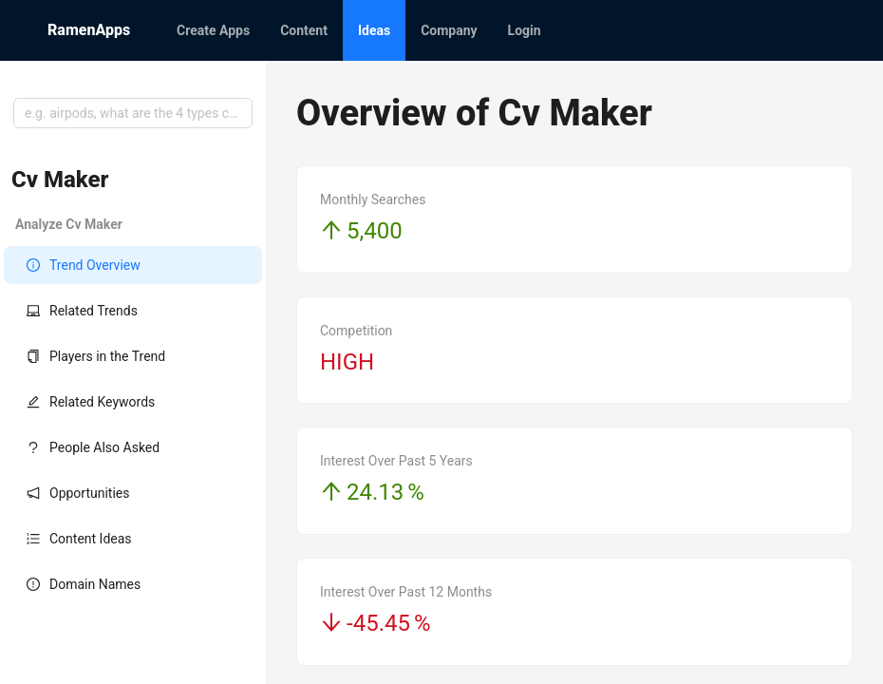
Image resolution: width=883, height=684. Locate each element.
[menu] (498, 30)
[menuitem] (213, 30)
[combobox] (133, 113)
